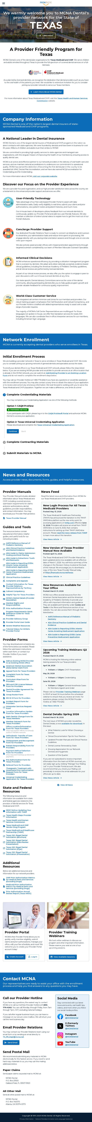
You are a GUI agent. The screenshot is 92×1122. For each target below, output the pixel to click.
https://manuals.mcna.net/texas (59, 573)
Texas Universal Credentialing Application (55, 425)
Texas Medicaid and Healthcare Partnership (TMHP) (20, 831)
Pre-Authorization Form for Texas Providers (18, 761)
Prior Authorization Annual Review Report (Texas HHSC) (18, 892)
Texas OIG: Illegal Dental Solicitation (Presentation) (18, 853)
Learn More (46, 35)
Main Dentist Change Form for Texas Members (19, 717)
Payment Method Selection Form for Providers (18, 752)
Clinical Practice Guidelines (18, 577)
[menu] (3, 3)
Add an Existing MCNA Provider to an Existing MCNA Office (20, 662)
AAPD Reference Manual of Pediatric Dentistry (18, 544)
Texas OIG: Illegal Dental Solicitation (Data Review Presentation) (17, 842)
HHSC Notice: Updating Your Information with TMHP (18, 811)
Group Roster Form (14, 695)
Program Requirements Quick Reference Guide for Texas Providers (19, 614)
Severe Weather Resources (18, 626)
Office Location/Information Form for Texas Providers (18, 728)
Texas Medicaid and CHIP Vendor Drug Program (17, 826)
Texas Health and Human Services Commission (17, 821)
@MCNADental (71, 1018)
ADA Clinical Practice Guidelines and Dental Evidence (20, 549)
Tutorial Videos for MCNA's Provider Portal (18, 630)
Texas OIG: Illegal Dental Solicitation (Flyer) (16, 848)
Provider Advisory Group (17, 619)
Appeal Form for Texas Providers (20, 671)
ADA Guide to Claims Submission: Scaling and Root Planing (20, 554)
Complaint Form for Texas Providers (17, 675)
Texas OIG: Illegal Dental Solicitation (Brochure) (16, 836)
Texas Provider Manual (16, 518)
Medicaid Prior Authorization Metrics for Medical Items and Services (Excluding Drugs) (19, 887)
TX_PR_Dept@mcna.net (13, 1037)
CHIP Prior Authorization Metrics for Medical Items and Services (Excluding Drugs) (20, 880)
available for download (72, 724)
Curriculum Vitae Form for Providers (17, 680)
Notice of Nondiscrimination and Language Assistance (53, 1119)
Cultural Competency (15, 591)
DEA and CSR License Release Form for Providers (19, 685)
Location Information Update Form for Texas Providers (19, 712)
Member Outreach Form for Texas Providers (18, 722)
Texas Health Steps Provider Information (18, 816)
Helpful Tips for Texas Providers (20, 595)
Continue (13, 431)
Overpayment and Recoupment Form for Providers (20, 742)
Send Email (10, 1042)
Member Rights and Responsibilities (15, 604)
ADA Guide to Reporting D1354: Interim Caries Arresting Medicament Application (19, 565)
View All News (65, 785)
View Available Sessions (62, 957)
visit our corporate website (45, 176)
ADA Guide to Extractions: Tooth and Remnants (20, 559)
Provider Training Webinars (68, 692)
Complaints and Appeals (17, 581)
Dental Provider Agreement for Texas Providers (20, 690)
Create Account (14, 957)
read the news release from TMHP (72, 533)
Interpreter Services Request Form (19, 707)
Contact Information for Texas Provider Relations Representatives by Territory (19, 586)
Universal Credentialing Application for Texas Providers (20, 778)
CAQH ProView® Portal (58, 413)
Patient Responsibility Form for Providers (20, 747)
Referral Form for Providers (18, 765)
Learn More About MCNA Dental (46, 92)
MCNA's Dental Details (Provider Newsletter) (20, 599)
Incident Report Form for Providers (17, 702)
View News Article (52, 539)
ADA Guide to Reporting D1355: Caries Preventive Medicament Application (19, 572)
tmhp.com (69, 523)
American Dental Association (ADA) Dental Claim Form (19, 667)
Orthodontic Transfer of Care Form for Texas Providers (19, 737)
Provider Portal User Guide (18, 622)
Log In (32, 957)
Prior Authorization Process (18, 608)
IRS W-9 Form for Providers (18, 698)
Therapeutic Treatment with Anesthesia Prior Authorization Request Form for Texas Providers (20, 771)
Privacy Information (27, 1119)
